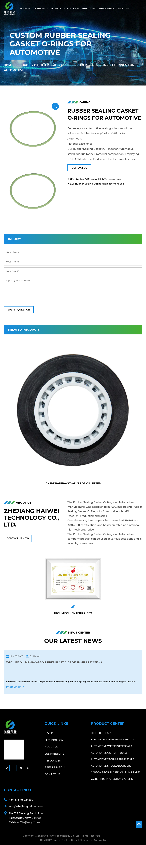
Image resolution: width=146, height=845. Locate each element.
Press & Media (106, 8)
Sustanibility (71, 8)
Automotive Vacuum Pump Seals (112, 759)
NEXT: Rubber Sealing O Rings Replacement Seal (96, 183)
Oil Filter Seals (49, 65)
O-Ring (69, 65)
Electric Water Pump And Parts (112, 739)
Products (25, 8)
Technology (40, 8)
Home (8, 65)
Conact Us (123, 8)
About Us (56, 8)
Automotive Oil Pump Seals (109, 752)
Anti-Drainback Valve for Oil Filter (73, 483)
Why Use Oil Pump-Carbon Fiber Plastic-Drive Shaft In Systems (54, 662)
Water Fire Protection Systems (112, 778)
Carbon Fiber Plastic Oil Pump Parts (115, 772)
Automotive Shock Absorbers (111, 765)
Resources (88, 8)
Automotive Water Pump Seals (111, 746)
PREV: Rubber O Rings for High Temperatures (94, 179)
